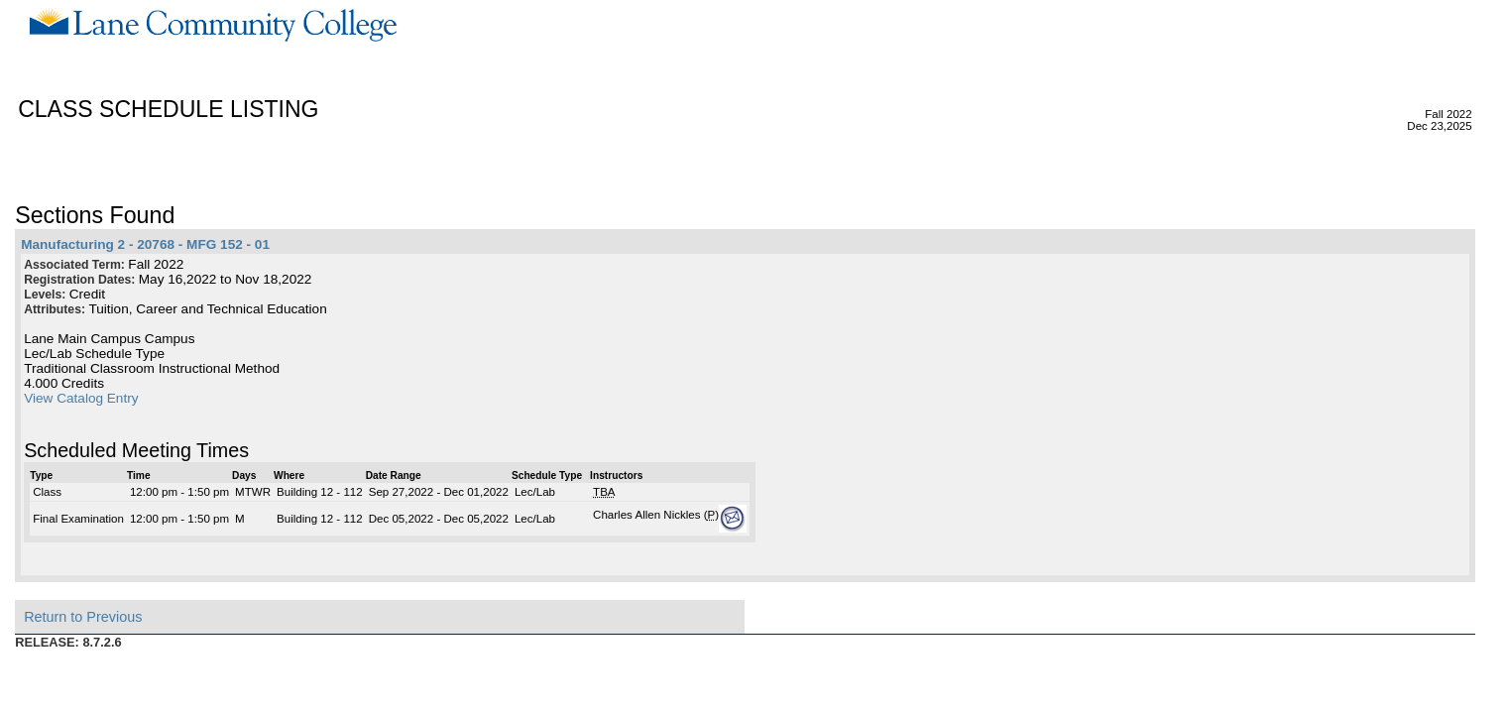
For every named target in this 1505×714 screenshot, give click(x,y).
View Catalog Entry (81, 398)
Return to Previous (83, 617)
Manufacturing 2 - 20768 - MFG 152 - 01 (145, 244)
